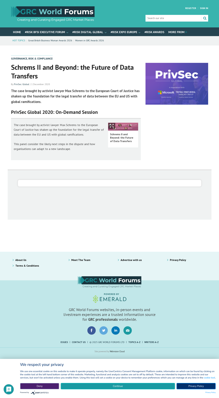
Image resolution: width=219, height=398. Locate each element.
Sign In (204, 8)
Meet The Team (80, 260)
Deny (39, 386)
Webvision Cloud (117, 351)
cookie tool (209, 377)
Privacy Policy (178, 260)
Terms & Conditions (27, 265)
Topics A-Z (134, 342)
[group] (176, 31)
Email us (127, 330)
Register (190, 8)
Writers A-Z (151, 342)
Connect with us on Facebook (91, 330)
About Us (20, 260)
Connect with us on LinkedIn (115, 330)
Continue (118, 386)
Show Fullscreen (111, 126)
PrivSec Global (21, 84)
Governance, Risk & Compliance (32, 58)
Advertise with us (131, 260)
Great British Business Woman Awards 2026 (50, 40)
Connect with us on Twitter (103, 330)
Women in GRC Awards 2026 (89, 40)
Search (204, 18)
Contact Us (79, 342)
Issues (64, 342)
